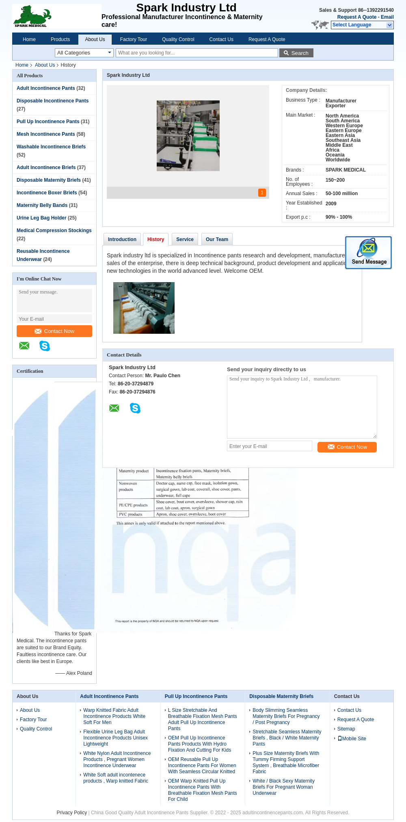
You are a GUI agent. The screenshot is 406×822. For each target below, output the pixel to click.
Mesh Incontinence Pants (46, 134)
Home (29, 39)
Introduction (122, 239)
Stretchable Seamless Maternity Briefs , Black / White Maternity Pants (287, 738)
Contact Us (221, 39)
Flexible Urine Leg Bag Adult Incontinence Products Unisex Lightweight (115, 738)
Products (60, 39)
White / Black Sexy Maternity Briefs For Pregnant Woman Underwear (284, 787)
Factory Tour (133, 39)
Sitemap (346, 729)
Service (185, 239)
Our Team (217, 239)
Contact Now (54, 331)
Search (300, 53)
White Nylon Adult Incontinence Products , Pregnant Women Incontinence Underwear (117, 759)
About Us (95, 39)
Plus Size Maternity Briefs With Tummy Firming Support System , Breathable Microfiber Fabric (286, 762)
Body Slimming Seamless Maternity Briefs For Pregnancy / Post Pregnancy (286, 716)
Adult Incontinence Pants (46, 88)
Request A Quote (356, 17)
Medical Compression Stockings (54, 230)
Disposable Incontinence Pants (53, 101)
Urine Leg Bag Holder (42, 218)
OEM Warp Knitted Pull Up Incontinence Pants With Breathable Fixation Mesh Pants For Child (202, 790)
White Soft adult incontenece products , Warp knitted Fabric (115, 778)
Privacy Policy (71, 812)
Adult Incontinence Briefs (46, 167)
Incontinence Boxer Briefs (47, 193)
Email (387, 17)
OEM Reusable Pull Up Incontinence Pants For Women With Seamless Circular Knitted (202, 765)
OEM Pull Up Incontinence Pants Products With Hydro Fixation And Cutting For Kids (199, 744)
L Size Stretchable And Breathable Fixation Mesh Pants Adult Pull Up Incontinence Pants (202, 719)
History (155, 239)
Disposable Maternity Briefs (49, 180)
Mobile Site (351, 739)
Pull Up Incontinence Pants (48, 121)
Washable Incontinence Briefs (51, 147)
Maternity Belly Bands (42, 205)
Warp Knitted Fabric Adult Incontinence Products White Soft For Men (114, 716)
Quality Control (178, 39)
